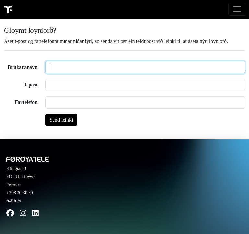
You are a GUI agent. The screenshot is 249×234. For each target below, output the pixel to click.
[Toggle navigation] (237, 9)
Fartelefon (26, 102)
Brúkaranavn (23, 67)
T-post (31, 84)
